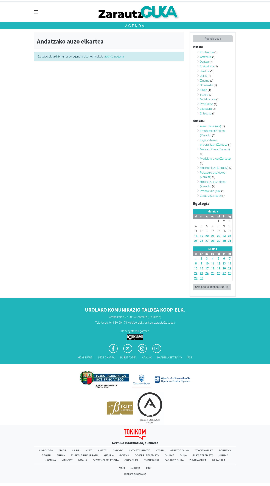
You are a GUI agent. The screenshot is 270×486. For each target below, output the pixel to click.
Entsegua (206, 113)
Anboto (118, 450)
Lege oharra (106, 357)
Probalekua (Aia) (210, 191)
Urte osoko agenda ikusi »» (212, 287)
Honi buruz (85, 357)
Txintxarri (151, 460)
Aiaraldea (46, 450)
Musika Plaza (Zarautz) (214, 167)
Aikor (62, 450)
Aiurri (76, 450)
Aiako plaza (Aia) (210, 126)
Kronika (50, 460)
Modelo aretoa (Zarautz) (215, 158)
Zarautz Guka (174, 460)
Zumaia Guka (197, 460)
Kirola (203, 90)
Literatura (206, 108)
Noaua (82, 460)
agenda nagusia (114, 56)
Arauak (147, 357)
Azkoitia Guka (204, 450)
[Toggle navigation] (36, 12)
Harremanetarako (169, 357)
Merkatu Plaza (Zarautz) (215, 149)
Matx (122, 467)
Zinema (204, 80)
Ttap (148, 467)
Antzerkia (206, 57)
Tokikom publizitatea (135, 474)
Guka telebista (202, 455)
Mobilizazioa (208, 99)
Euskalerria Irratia (85, 455)
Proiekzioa (206, 104)
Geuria (109, 455)
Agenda (135, 25)
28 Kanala (218, 460)
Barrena (225, 450)
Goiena (124, 455)
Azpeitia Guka (179, 450)
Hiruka (223, 455)
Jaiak (203, 75)
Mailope (67, 460)
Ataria (160, 450)
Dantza (204, 61)
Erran (61, 455)
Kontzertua (207, 52)
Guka (183, 455)
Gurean (135, 467)
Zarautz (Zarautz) (211, 195)
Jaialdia (205, 71)
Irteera (204, 94)
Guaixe (169, 455)
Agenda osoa (213, 38)
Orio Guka (131, 460)
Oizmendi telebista (106, 460)
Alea (89, 450)
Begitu (46, 455)
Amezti (102, 450)
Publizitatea (128, 357)
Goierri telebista (147, 455)
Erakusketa (207, 66)
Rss (189, 357)
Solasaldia (206, 85)
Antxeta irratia (139, 450)
